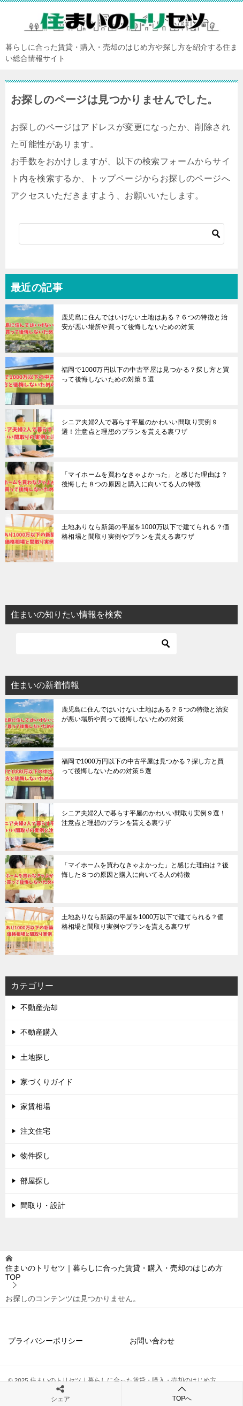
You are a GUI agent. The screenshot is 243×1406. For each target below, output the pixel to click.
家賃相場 (35, 1106)
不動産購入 (39, 1032)
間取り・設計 (42, 1205)
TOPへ (182, 1393)
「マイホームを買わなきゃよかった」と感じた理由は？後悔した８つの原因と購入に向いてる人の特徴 (144, 479)
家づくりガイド (46, 1082)
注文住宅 (35, 1131)
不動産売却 (39, 1007)
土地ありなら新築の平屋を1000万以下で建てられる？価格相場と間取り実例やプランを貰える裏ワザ (146, 531)
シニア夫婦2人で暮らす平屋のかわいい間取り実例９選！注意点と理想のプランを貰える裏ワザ (140, 426)
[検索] (121, 233)
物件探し (35, 1155)
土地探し (35, 1057)
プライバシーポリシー (45, 1340)
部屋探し (35, 1180)
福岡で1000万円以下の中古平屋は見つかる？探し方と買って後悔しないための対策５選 (146, 374)
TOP (114, 1272)
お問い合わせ (152, 1340)
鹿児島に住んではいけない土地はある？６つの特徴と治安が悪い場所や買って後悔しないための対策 (144, 322)
